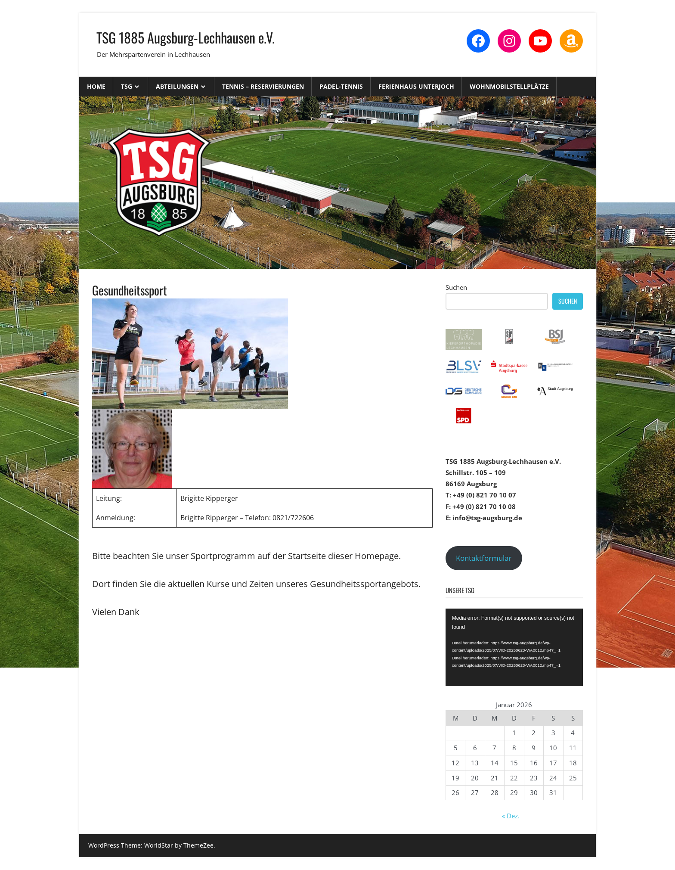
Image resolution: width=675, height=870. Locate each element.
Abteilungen (177, 86)
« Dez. (511, 815)
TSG (126, 86)
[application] (514, 647)
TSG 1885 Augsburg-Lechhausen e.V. (185, 37)
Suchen (456, 287)
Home (96, 86)
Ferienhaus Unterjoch (416, 86)
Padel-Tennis (341, 86)
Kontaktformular (483, 558)
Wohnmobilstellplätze (509, 86)
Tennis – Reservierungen (263, 86)
